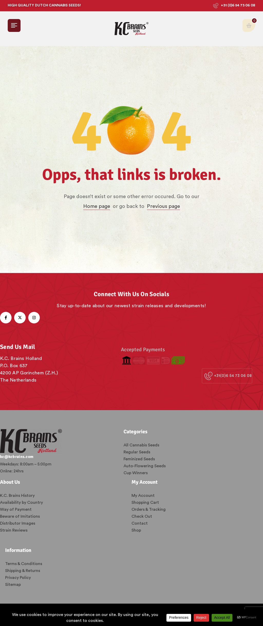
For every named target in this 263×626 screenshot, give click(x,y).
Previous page (163, 206)
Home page (96, 206)
